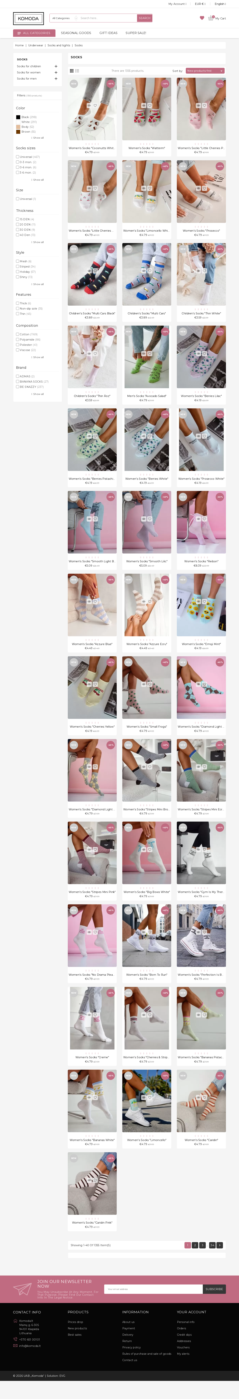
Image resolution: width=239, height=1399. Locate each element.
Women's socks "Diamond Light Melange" (97, 820)
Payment (128, 1346)
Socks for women (29, 72)
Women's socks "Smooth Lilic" (146, 568)
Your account (192, 1330)
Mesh (25, 261)
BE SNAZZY (32, 387)
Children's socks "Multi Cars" (147, 316)
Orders (181, 1346)
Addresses (184, 1359)
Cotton (29, 334)
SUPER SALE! (136, 33)
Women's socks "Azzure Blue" (92, 652)
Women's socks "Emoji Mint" (201, 652)
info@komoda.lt (30, 1364)
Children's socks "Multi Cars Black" (92, 316)
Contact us (129, 1378)
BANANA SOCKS (34, 381)
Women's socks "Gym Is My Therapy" (203, 904)
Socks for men (27, 78)
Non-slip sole (31, 308)
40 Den (27, 235)
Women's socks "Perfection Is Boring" (204, 988)
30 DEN (27, 229)
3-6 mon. (28, 172)
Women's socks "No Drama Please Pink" (96, 988)
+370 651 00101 (29, 1357)
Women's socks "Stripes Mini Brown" (148, 820)
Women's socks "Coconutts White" (92, 148)
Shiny (26, 277)
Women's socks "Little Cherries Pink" (203, 148)
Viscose (28, 350)
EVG (62, 1394)
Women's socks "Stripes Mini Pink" (92, 904)
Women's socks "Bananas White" (92, 1156)
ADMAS (27, 376)
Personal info (186, 1340)
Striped (27, 266)
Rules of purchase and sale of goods (146, 1372)
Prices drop (75, 1340)
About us (128, 1340)
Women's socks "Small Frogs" (147, 736)
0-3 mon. (28, 162)
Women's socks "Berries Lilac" (201, 400)
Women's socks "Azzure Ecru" (146, 652)
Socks (22, 59)
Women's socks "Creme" (92, 1072)
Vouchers (183, 1365)
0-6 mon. (28, 167)
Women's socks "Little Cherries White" (95, 232)
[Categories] (64, 18)
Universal (30, 157)
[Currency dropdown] (196, 4)
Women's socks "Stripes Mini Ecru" (201, 820)
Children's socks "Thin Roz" (92, 400)
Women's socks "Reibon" (201, 568)
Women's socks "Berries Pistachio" (92, 484)
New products (77, 1346)
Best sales (75, 1353)
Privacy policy (131, 1365)
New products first (205, 71)
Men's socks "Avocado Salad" (146, 400)
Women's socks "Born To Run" (146, 988)
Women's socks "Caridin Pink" (92, 1240)
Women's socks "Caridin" (201, 1156)
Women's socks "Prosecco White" (201, 484)
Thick (25, 303)
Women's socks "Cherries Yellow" (92, 736)
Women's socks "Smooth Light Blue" (94, 568)
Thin (25, 314)
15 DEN (27, 219)
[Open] (19, 33)
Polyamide (30, 339)
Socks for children (29, 66)
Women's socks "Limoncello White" (147, 232)
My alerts (183, 1372)
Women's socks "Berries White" (146, 484)
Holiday (28, 271)
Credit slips (184, 1353)
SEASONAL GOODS (76, 33)
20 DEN (27, 224)
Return (127, 1359)
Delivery (127, 1353)
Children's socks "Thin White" (201, 316)
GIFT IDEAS (108, 33)
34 (212, 1263)
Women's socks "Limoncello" (147, 1156)
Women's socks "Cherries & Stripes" (147, 1072)
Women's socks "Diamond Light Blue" (204, 736)
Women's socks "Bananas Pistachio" (202, 1072)
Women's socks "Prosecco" (201, 232)
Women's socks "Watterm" (146, 148)
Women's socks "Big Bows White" (147, 904)
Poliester (28, 345)
